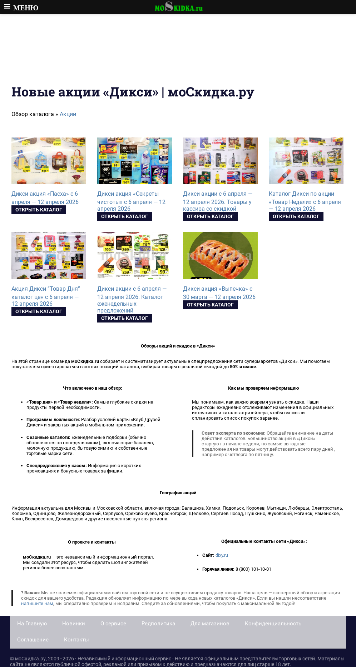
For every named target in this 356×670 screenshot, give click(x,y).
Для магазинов (210, 623)
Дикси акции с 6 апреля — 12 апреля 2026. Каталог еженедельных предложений (132, 299)
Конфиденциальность (273, 623)
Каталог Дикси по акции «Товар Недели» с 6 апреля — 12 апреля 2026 (305, 201)
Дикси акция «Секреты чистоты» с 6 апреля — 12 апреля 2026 (131, 201)
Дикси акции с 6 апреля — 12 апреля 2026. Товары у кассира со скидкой (217, 201)
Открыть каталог (38, 209)
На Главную (32, 623)
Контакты (76, 639)
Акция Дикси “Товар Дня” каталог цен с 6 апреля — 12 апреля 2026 (45, 296)
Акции (68, 114)
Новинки (73, 623)
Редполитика (158, 623)
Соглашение (33, 639)
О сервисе (113, 623)
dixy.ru (222, 555)
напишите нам (37, 603)
